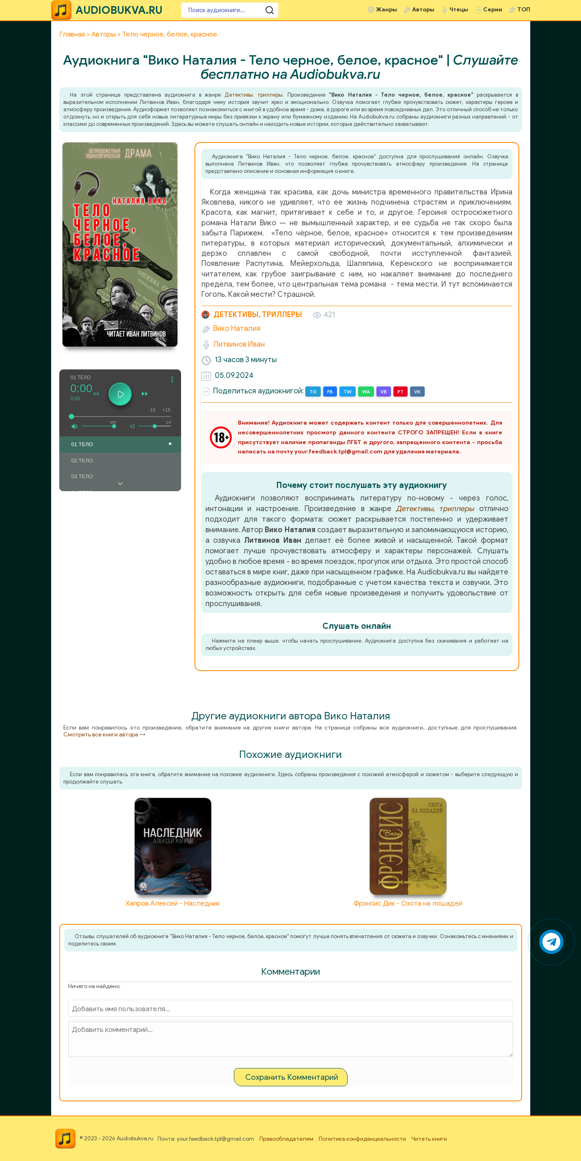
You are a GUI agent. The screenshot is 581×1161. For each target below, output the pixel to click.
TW (347, 391)
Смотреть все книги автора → (104, 734)
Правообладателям (286, 1138)
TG (313, 391)
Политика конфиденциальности (362, 1138)
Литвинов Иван (239, 344)
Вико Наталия (237, 328)
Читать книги (429, 1138)
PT (400, 391)
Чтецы (458, 9)
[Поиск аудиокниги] (230, 10)
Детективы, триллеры (254, 94)
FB (330, 391)
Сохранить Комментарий (291, 1077)
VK (417, 391)
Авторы (423, 9)
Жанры (386, 9)
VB (383, 391)
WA (366, 391)
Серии (492, 9)
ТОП (523, 9)
